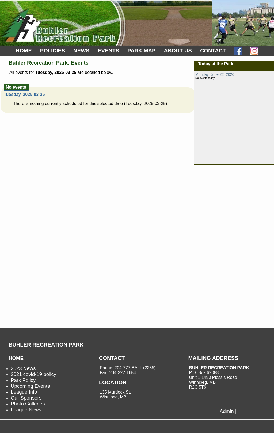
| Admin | (227, 411)
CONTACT (213, 51)
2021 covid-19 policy (33, 374)
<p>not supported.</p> (234, 117)
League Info (24, 392)
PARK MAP (141, 51)
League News (26, 409)
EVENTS (108, 51)
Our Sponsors (26, 398)
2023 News (23, 368)
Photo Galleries (28, 403)
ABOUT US (178, 51)
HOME (24, 51)
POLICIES (52, 51)
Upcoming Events (30, 386)
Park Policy (23, 380)
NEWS (81, 51)
